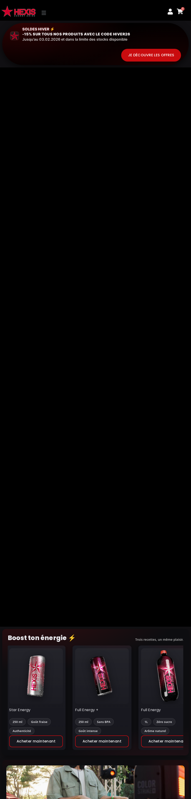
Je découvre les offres (151, 55)
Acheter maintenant (40, 741)
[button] (61, 13)
